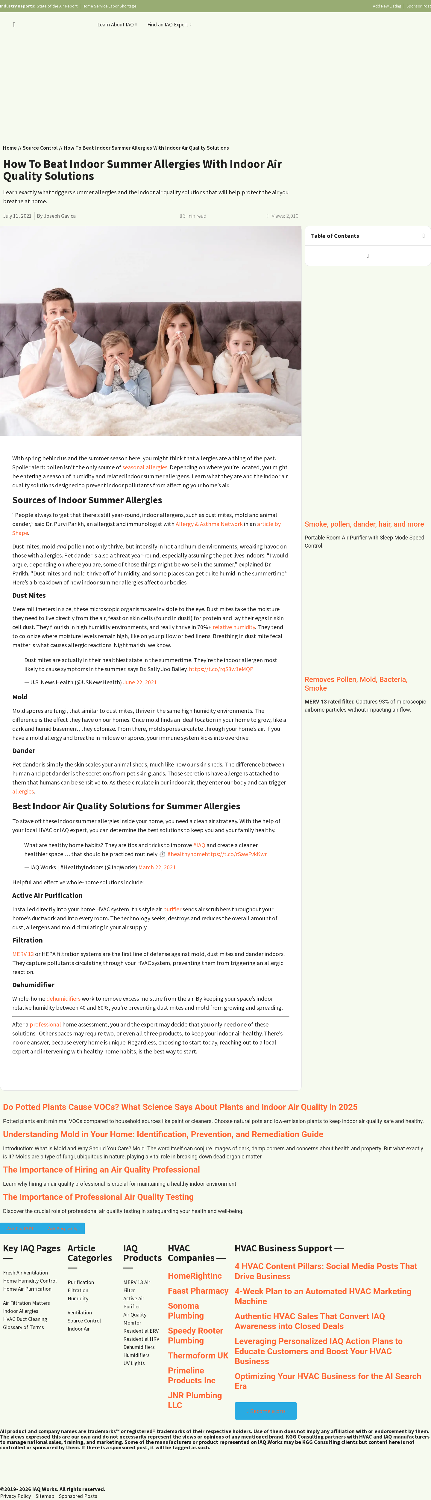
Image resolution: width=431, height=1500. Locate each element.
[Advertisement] (215, 87)
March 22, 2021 (157, 867)
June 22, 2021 (140, 682)
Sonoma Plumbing (186, 1311)
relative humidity (234, 627)
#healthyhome (186, 854)
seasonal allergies (144, 467)
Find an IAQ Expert (170, 24)
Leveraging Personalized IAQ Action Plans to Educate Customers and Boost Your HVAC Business (319, 1351)
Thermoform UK (198, 1356)
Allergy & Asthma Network (209, 523)
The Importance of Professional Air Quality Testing (98, 1197)
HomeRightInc (195, 1276)
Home (10, 147)
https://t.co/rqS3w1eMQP (221, 669)
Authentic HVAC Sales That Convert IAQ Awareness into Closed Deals (310, 1321)
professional (45, 1024)
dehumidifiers (63, 998)
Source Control (40, 147)
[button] (424, 236)
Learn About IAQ (117, 24)
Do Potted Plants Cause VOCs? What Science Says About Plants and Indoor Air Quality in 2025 (180, 1107)
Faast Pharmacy (198, 1291)
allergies (23, 791)
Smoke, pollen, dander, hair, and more (364, 524)
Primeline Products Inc (192, 1376)
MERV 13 (23, 954)
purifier (172, 909)
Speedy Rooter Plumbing (195, 1336)
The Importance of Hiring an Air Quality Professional (101, 1170)
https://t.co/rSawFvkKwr (236, 854)
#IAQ (199, 845)
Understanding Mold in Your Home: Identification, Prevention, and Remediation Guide (163, 1134)
